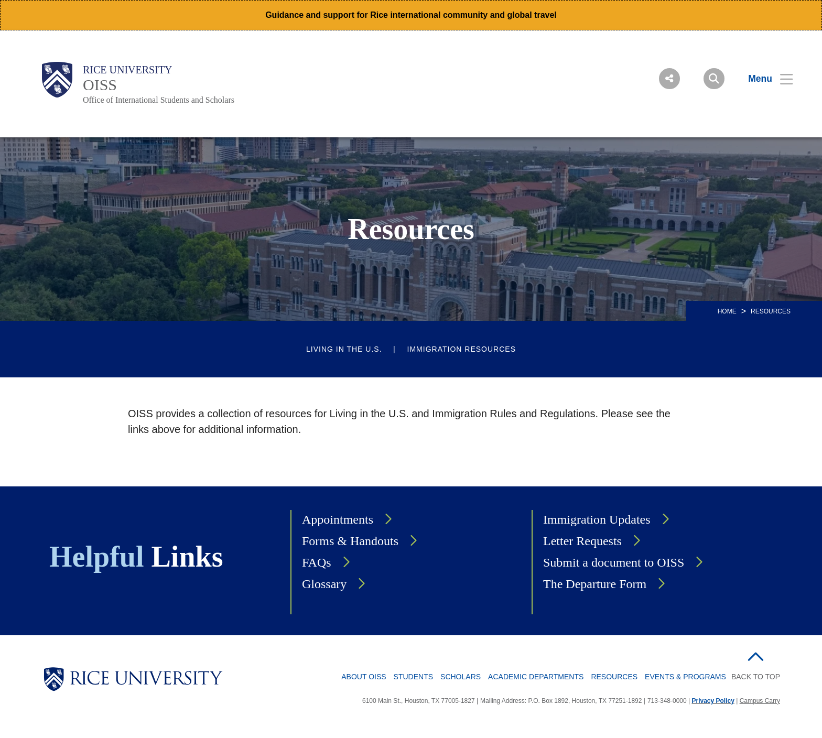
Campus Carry (760, 700)
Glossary (324, 584)
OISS (100, 84)
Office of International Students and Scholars (158, 99)
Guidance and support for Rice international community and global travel (411, 14)
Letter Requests (582, 541)
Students (413, 676)
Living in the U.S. (344, 349)
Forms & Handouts (350, 541)
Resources (614, 676)
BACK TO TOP (755, 676)
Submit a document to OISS (613, 562)
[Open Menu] (764, 78)
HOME (727, 311)
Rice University (127, 69)
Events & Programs (685, 676)
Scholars (460, 676)
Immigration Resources (461, 349)
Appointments (337, 519)
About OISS (363, 676)
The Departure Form (594, 584)
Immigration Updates (597, 519)
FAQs (316, 562)
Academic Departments (535, 676)
